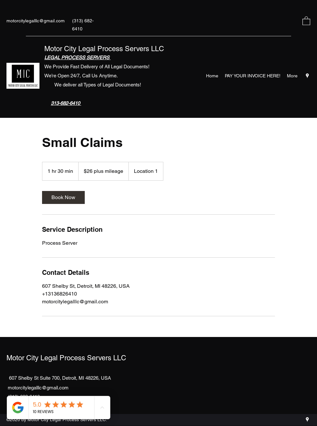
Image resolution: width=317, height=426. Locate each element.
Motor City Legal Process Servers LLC (104, 49)
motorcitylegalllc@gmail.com (35, 20)
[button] (306, 20)
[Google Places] (307, 76)
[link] (63, 197)
